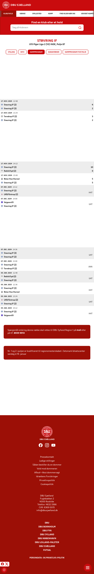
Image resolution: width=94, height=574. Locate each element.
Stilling (11, 52)
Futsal (47, 550)
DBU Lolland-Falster (47, 542)
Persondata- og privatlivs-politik (47, 558)
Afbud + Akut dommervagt (47, 473)
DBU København (47, 538)
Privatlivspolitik (47, 480)
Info (22, 52)
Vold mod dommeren (47, 469)
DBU (47, 523)
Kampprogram (36, 52)
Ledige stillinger (47, 461)
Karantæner (53, 52)
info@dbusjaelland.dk (47, 510)
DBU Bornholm (47, 527)
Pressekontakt (47, 457)
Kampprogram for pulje (75, 52)
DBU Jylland (47, 535)
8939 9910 (19, 333)
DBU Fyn (47, 531)
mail (79, 330)
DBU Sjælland (47, 546)
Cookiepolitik (47, 484)
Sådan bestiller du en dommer (47, 465)
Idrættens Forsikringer (47, 476)
